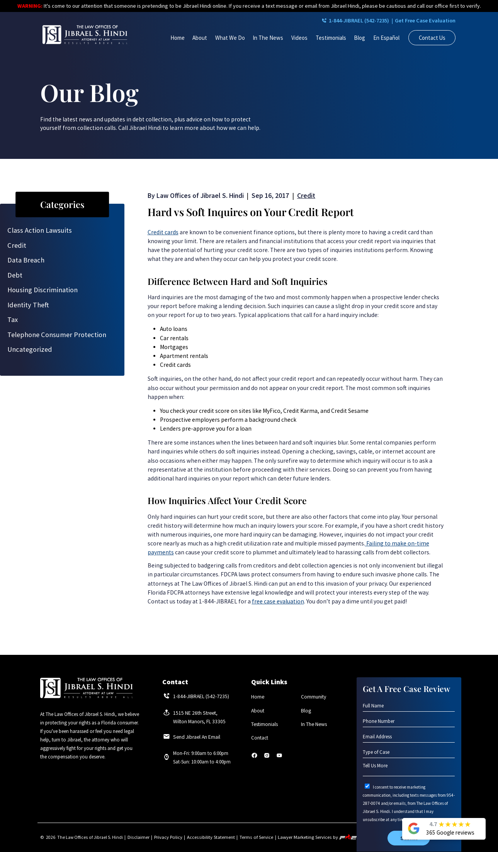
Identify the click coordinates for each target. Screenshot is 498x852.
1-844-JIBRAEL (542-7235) (339, 21)
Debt (14, 275)
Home (177, 37)
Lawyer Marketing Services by (309, 837)
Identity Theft (28, 304)
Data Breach (25, 260)
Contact (259, 738)
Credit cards (163, 232)
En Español (386, 37)
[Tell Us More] (409, 769)
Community (313, 697)
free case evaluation (278, 601)
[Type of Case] (409, 752)
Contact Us (432, 37)
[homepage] (84, 35)
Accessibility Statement (206, 837)
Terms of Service (249, 837)
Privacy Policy (166, 837)
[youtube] (279, 757)
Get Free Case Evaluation (421, 21)
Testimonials (331, 37)
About (199, 37)
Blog (359, 37)
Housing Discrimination (42, 289)
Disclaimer (137, 837)
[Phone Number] (409, 721)
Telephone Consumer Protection (56, 334)
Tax (12, 319)
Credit (16, 245)
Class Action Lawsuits (39, 230)
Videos (299, 37)
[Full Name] (409, 706)
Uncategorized (29, 349)
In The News (268, 37)
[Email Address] (409, 737)
